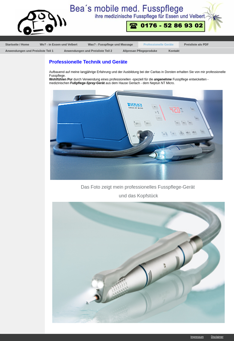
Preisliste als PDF (196, 44)
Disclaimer (217, 336)
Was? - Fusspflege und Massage (110, 44)
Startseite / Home (17, 44)
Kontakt (173, 50)
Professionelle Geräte (159, 44)
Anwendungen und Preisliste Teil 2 (88, 50)
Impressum (196, 336)
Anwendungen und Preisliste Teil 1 (29, 50)
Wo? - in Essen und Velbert (58, 44)
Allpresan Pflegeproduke (140, 50)
